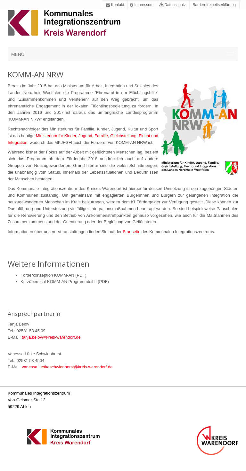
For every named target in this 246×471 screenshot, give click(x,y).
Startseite (132, 231)
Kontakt (115, 5)
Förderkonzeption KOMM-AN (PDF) (53, 275)
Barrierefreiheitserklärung (214, 5)
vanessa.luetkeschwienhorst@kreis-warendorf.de (67, 367)
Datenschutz (172, 5)
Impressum (141, 5)
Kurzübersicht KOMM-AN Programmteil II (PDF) (64, 281)
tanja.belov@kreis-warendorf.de (51, 337)
